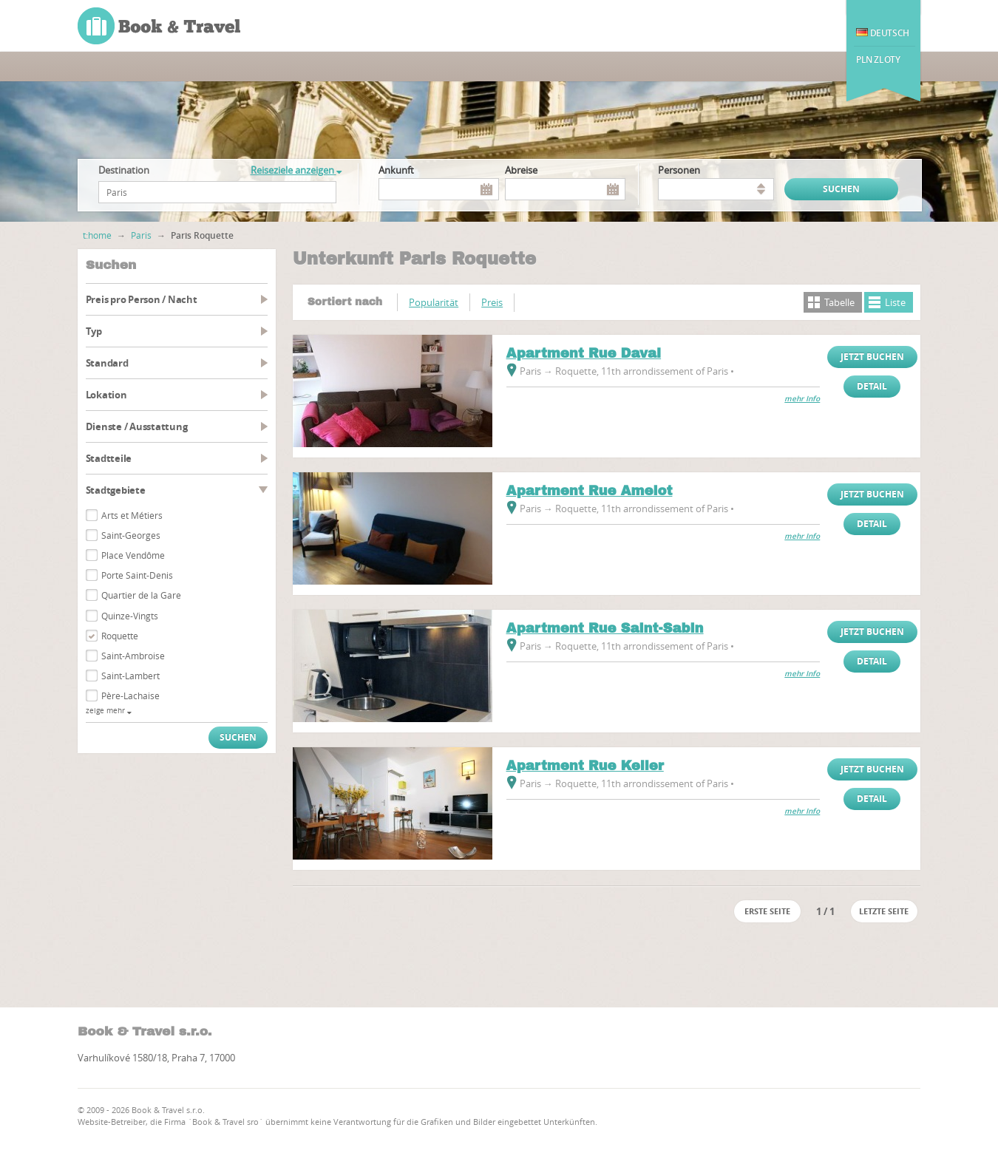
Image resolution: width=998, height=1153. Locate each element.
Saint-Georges (130, 535)
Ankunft (396, 170)
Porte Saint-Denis (137, 575)
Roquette (119, 636)
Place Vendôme (133, 555)
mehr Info (802, 399)
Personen (679, 170)
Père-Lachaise (130, 695)
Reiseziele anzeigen (296, 170)
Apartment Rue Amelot (589, 490)
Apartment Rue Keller (585, 765)
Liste (895, 302)
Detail (872, 386)
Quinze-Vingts (129, 616)
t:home (97, 235)
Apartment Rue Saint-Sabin (605, 628)
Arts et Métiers (132, 515)
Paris (141, 235)
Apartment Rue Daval (584, 353)
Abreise (521, 170)
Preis (492, 302)
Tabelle (839, 302)
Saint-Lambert (130, 675)
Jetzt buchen (872, 356)
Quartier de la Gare (141, 595)
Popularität (433, 302)
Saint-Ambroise (133, 655)
